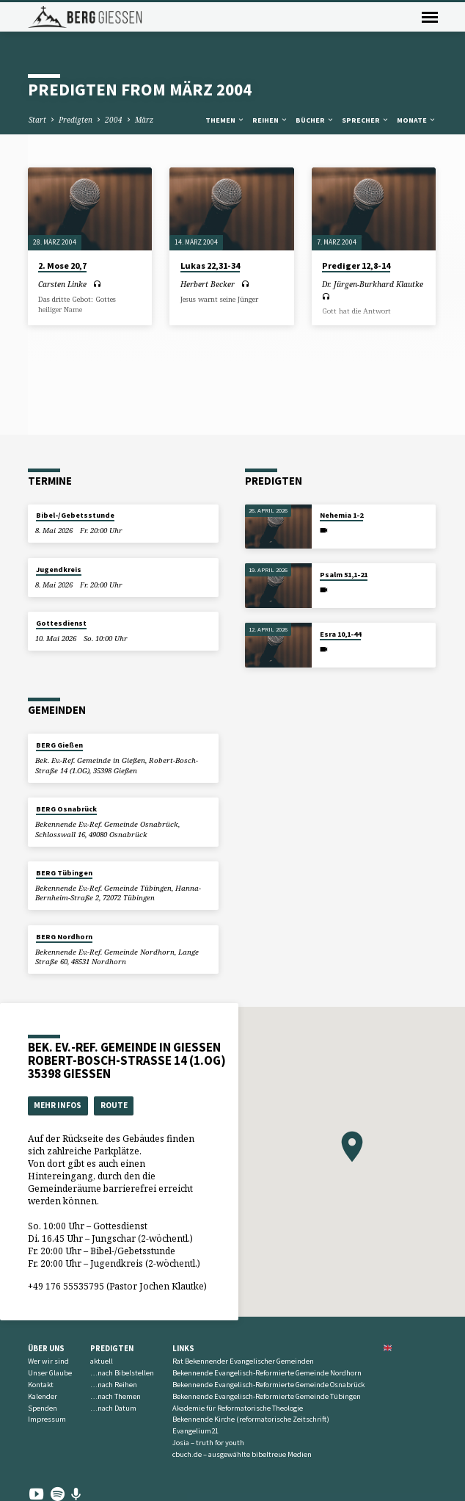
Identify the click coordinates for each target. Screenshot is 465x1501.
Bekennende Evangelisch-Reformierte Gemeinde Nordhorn (267, 1373)
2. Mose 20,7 (62, 265)
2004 (113, 120)
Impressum (47, 1419)
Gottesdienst (61, 623)
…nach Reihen (113, 1384)
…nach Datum (113, 1408)
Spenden (42, 1408)
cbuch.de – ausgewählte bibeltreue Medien (242, 1454)
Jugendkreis (58, 569)
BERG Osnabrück (66, 809)
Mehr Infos (57, 1105)
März (144, 120)
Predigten (75, 120)
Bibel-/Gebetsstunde (75, 515)
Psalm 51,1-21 (343, 574)
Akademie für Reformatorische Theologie (237, 1408)
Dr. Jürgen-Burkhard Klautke (372, 284)
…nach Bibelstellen (122, 1373)
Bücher (315, 120)
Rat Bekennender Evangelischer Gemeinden (243, 1361)
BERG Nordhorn (64, 936)
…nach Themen (115, 1396)
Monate (416, 120)
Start (37, 120)
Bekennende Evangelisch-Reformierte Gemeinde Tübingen (266, 1396)
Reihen (270, 120)
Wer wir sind (48, 1361)
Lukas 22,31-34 (210, 265)
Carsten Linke (62, 284)
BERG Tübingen (64, 873)
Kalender (42, 1396)
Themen (225, 120)
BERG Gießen (59, 745)
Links (183, 1348)
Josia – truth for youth (208, 1442)
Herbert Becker (207, 284)
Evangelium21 (195, 1431)
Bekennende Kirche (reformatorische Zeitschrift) (250, 1419)
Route (114, 1105)
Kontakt (41, 1384)
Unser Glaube (50, 1373)
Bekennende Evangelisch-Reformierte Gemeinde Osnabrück (268, 1384)
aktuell (101, 1361)
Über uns (46, 1348)
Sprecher (365, 120)
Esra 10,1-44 (340, 634)
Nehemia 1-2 (341, 515)
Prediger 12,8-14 (356, 265)
